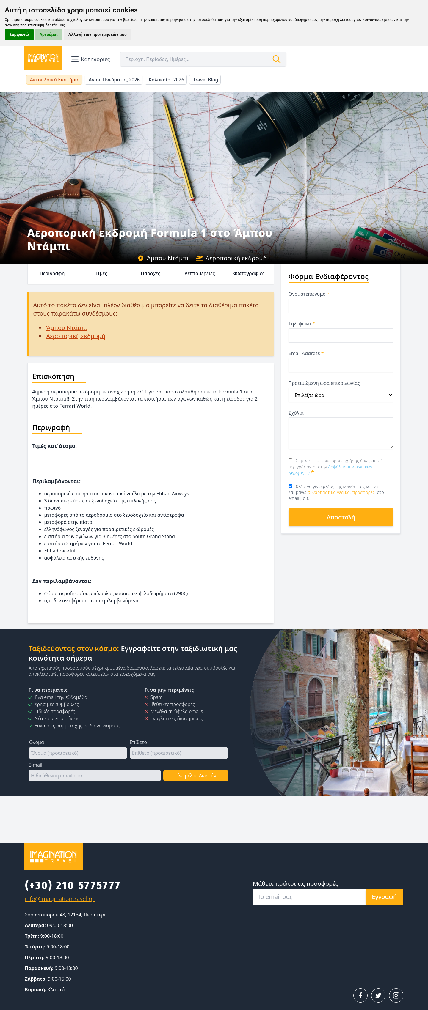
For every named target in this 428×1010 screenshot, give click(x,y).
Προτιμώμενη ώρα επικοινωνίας (324, 383)
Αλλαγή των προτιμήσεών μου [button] (97, 34)
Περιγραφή (52, 273)
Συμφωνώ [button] (19, 34)
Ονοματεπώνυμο (309, 294)
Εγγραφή (384, 897)
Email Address (306, 353)
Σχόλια (296, 412)
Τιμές (101, 273)
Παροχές (150, 273)
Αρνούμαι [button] (49, 34)
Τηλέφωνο (302, 323)
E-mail (35, 765)
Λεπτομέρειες (200, 273)
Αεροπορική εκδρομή (231, 258)
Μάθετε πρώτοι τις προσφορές (295, 884)
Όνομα (36, 742)
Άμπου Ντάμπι (163, 258)
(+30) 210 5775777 (73, 885)
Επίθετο (138, 742)
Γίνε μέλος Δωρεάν (195, 775)
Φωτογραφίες (249, 273)
